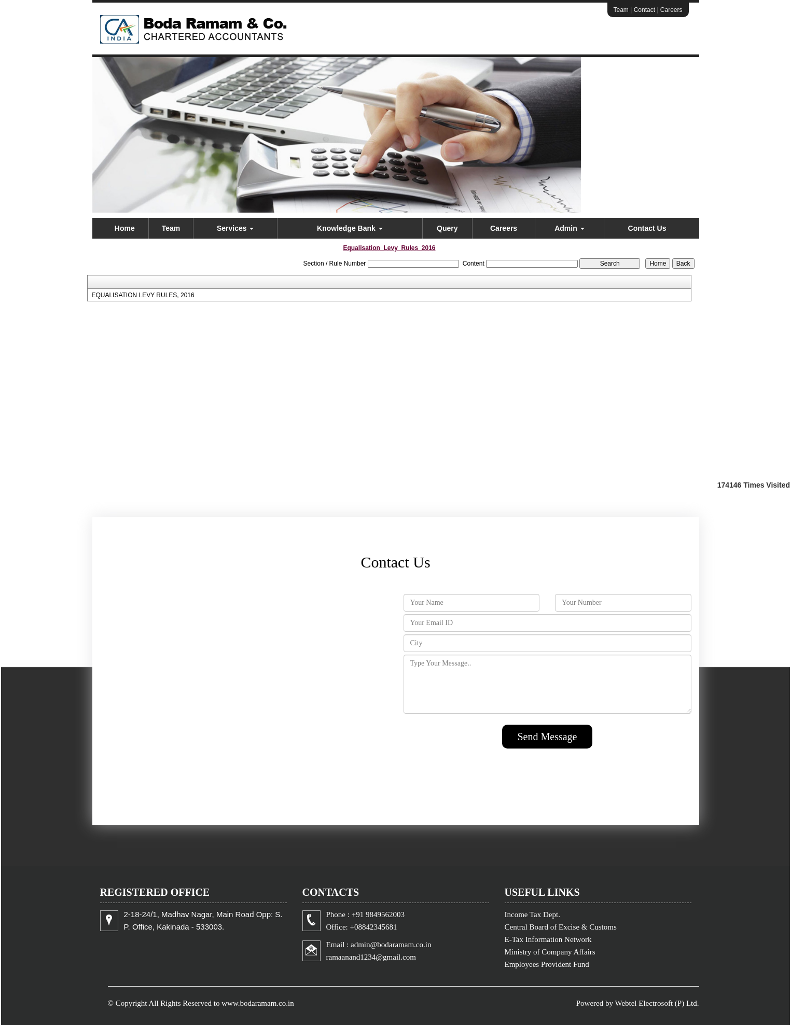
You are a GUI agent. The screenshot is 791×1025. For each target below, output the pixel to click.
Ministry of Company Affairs (550, 952)
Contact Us (647, 228)
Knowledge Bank (350, 228)
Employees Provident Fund (547, 964)
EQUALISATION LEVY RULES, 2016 (142, 295)
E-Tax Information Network (548, 939)
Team (621, 9)
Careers (671, 9)
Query (447, 228)
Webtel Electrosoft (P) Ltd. (657, 1003)
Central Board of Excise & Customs (561, 927)
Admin (569, 228)
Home (125, 228)
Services (235, 228)
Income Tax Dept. (532, 914)
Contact (644, 9)
